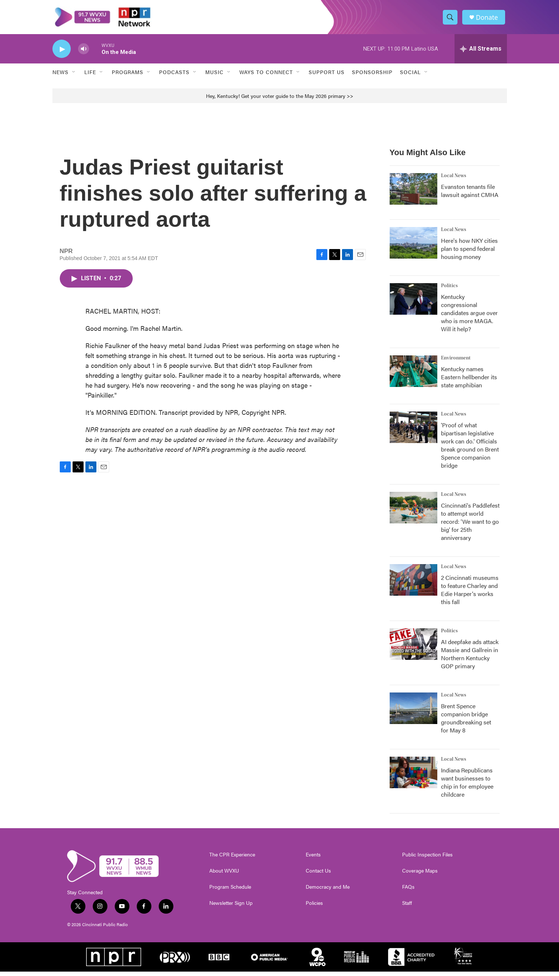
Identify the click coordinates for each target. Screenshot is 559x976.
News (60, 76)
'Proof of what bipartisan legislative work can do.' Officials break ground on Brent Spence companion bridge (470, 449)
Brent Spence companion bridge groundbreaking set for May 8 (466, 722)
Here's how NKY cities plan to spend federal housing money (469, 253)
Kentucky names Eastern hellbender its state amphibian (469, 381)
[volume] (83, 53)
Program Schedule (230, 891)
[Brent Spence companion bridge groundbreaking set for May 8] (413, 712)
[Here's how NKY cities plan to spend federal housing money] (413, 247)
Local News (453, 180)
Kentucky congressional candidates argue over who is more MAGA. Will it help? (469, 317)
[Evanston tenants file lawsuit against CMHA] (413, 193)
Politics (449, 290)
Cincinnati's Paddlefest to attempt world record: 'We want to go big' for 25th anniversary (470, 525)
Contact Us (318, 875)
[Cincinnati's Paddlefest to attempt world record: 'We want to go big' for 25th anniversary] (413, 512)
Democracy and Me (328, 891)
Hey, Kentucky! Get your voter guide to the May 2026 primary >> (279, 100)
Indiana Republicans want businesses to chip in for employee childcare (467, 786)
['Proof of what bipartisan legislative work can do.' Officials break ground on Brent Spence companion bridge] (413, 431)
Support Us (327, 76)
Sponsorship (372, 76)
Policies (314, 907)
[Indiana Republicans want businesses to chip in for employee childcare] (413, 777)
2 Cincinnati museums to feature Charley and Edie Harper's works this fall (470, 594)
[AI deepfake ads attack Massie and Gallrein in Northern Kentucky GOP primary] (413, 648)
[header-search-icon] (451, 19)
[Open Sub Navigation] (74, 76)
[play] (61, 53)
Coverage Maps (420, 875)
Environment (456, 362)
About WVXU (224, 875)
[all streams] (481, 53)
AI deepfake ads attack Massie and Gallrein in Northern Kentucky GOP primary (470, 658)
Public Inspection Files (427, 859)
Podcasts (174, 76)
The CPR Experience (232, 859)
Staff (407, 907)
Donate (488, 19)
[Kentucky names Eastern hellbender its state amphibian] (413, 375)
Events (313, 859)
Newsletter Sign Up (231, 907)
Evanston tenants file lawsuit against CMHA (470, 195)
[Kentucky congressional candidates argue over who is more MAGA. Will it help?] (413, 303)
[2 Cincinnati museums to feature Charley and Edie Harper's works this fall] (413, 584)
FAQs (408, 891)
